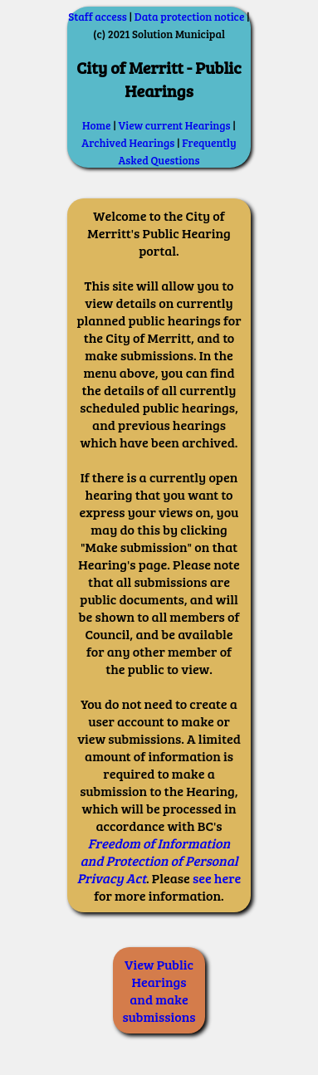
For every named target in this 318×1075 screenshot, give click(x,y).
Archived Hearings (127, 142)
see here (217, 878)
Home (96, 125)
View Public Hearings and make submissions (159, 990)
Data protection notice (190, 16)
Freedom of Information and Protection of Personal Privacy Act (157, 860)
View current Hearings (175, 125)
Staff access (97, 16)
